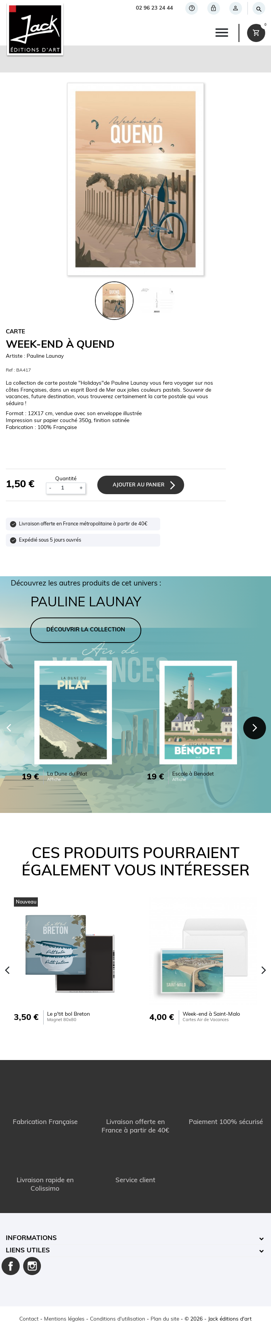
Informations (31, 1238)
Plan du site (165, 1319)
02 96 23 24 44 (154, 8)
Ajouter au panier (138, 485)
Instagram (32, 1266)
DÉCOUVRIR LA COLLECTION (85, 630)
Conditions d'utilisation (117, 1319)
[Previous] (7, 970)
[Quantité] (65, 488)
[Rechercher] (258, 8)
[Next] (254, 728)
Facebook (11, 1266)
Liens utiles (28, 1250)
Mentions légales (64, 1319)
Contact (29, 1319)
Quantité (65, 478)
